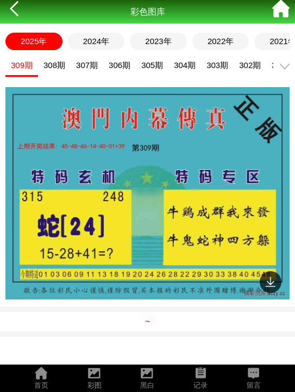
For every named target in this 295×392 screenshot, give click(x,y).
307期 (87, 65)
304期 (185, 65)
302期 (250, 65)
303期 (217, 65)
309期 (22, 65)
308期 (54, 65)
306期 (119, 65)
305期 (152, 65)
